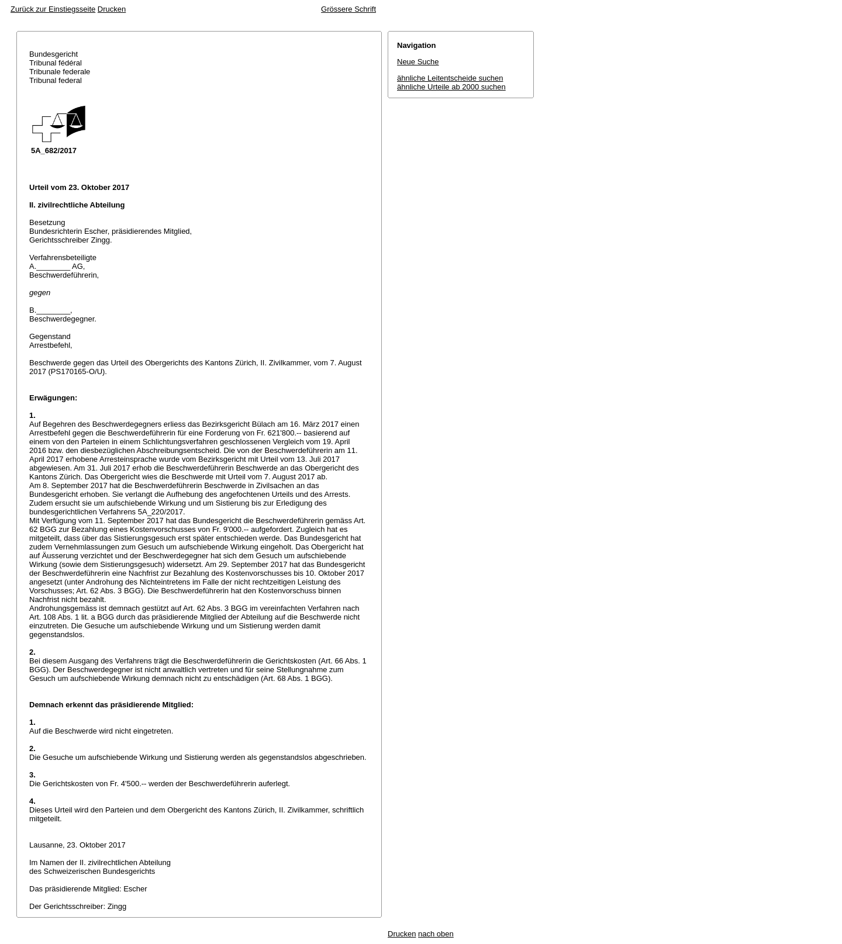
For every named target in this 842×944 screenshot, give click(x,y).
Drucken (112, 9)
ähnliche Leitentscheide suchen (450, 78)
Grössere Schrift (348, 9)
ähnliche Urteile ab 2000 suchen (451, 86)
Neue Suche (418, 61)
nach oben (436, 933)
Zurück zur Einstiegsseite (53, 9)
